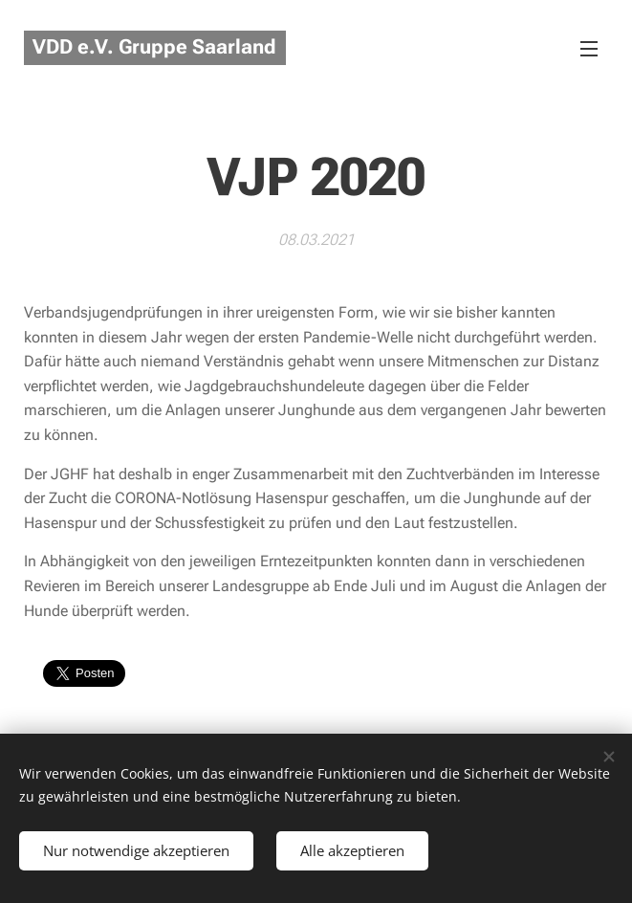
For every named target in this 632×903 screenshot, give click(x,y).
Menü (589, 49)
